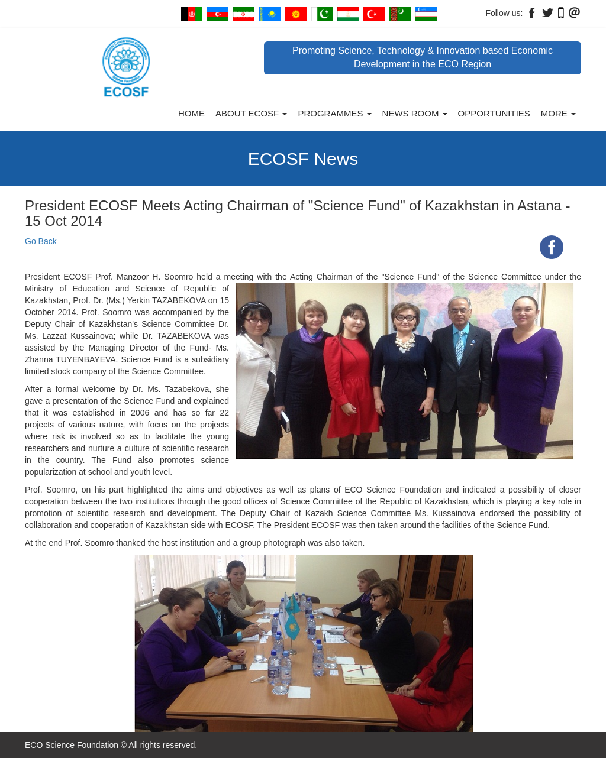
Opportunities (494, 113)
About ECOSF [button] (251, 113)
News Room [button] (414, 113)
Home (191, 113)
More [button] (558, 113)
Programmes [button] (334, 113)
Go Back (41, 241)
